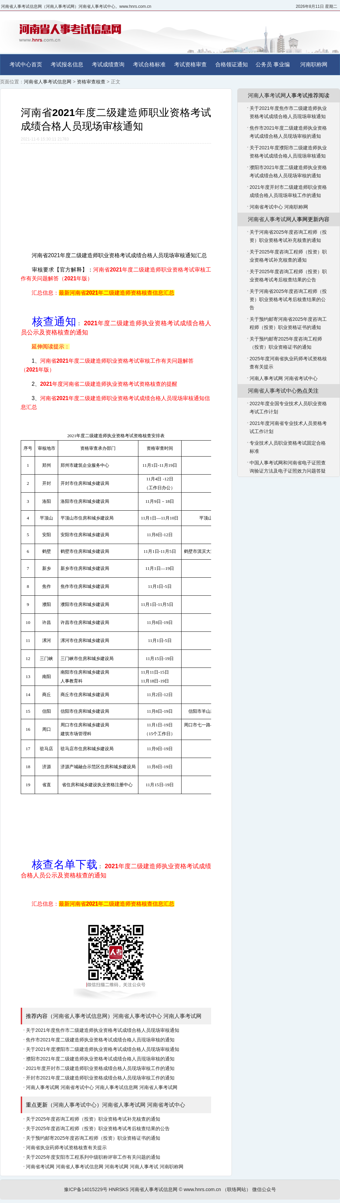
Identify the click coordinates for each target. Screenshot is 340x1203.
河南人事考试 (144, 1166)
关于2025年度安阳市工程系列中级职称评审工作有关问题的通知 (93, 1157)
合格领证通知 (231, 64)
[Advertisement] (116, 194)
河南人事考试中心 (75, 1105)
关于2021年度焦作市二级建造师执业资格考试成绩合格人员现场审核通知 (102, 1030)
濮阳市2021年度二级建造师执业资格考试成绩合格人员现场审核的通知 (100, 1058)
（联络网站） (236, 1189)
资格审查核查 (91, 81)
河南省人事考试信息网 (47, 81)
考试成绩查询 (108, 64)
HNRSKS (119, 1189)
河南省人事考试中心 (137, 1016)
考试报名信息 (67, 64)
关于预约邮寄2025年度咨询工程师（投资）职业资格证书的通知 (93, 1138)
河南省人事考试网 (158, 1087)
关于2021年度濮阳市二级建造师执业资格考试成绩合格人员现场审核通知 (102, 1049)
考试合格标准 (149, 64)
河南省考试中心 (77, 1087)
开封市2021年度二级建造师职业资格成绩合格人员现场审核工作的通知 (100, 1078)
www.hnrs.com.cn (202, 1189)
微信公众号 (264, 1189)
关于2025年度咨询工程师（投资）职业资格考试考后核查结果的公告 (98, 1128)
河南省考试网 (40, 1166)
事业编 (281, 64)
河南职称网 (313, 64)
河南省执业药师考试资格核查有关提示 (66, 1147)
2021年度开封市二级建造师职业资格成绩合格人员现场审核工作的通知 (100, 1068)
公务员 (264, 64)
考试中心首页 (26, 64)
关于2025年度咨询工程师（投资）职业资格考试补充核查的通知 (93, 1119)
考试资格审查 (190, 64)
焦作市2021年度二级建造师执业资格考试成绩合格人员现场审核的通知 (100, 1039)
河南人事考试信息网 (116, 1087)
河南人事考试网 (182, 1016)
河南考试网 (117, 1166)
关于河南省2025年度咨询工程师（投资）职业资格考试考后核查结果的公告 (288, 299)
